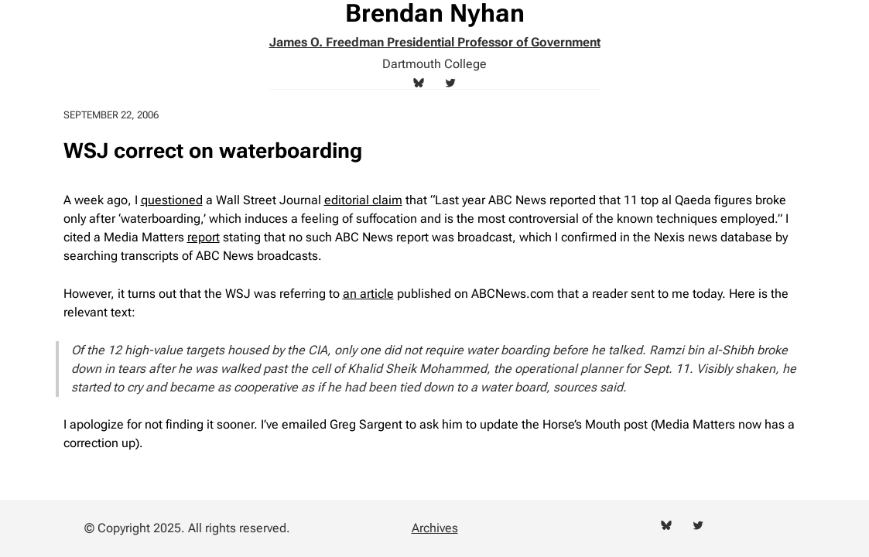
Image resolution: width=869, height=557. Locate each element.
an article (368, 293)
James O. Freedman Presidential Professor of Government (434, 42)
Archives (435, 528)
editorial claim (363, 200)
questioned (172, 200)
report (203, 237)
